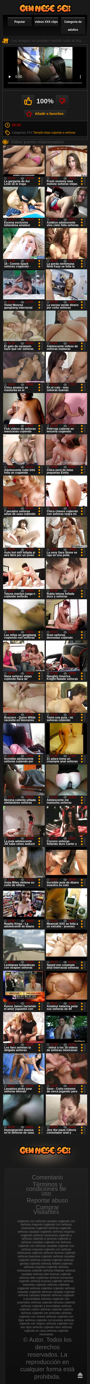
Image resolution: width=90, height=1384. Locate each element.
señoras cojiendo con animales (40, 1313)
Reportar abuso (47, 1200)
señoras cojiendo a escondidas (40, 1306)
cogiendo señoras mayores (57, 1231)
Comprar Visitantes (46, 1209)
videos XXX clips (46, 22)
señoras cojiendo (42, 1302)
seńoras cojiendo (64, 1302)
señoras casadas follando (34, 1295)
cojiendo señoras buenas (48, 1252)
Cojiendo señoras (45, 8)
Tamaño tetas (41, 132)
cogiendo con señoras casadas (37, 1221)
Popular (19, 22)
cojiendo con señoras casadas (37, 1246)
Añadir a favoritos (49, 114)
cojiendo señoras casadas (58, 1256)
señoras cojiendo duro (46, 1327)
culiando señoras (43, 1270)
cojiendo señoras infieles (45, 1263)
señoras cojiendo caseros (56, 1309)
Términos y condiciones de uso (46, 1189)
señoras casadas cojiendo (58, 1292)
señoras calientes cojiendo (47, 1288)
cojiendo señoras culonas (35, 1260)
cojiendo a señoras (63, 132)
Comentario (47, 1177)
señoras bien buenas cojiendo (52, 1274)
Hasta (80, 1375)
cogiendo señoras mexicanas (39, 1235)
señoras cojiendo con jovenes (44, 1320)
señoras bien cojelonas (34, 1277)
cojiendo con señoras (57, 1242)
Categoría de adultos (73, 25)
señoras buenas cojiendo (46, 1281)
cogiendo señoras (47, 1228)
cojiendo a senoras (45, 1238)
